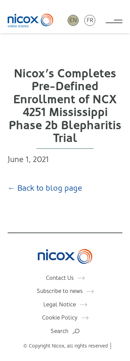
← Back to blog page (45, 188)
